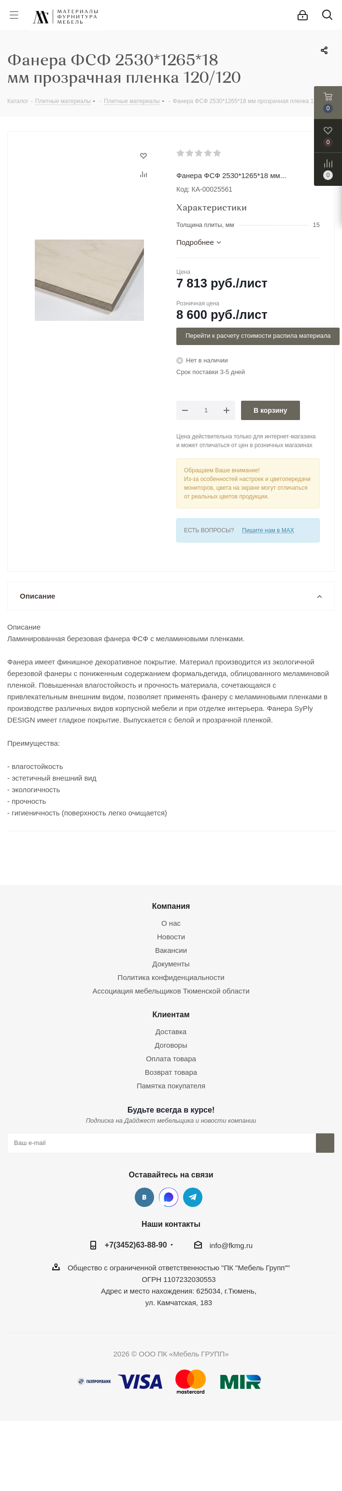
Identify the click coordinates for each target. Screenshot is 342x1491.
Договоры (171, 1045)
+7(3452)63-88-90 (136, 1244)
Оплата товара (171, 1058)
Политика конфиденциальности (170, 977)
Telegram (192, 1197)
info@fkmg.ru (231, 1245)
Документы (170, 964)
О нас (171, 923)
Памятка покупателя (171, 1086)
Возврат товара (171, 1072)
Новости (171, 937)
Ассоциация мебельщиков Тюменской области (170, 991)
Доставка (171, 1031)
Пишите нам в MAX (268, 530)
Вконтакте (144, 1197)
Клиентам (170, 1014)
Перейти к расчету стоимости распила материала (257, 335)
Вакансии (171, 950)
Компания (171, 906)
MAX (168, 1197)
